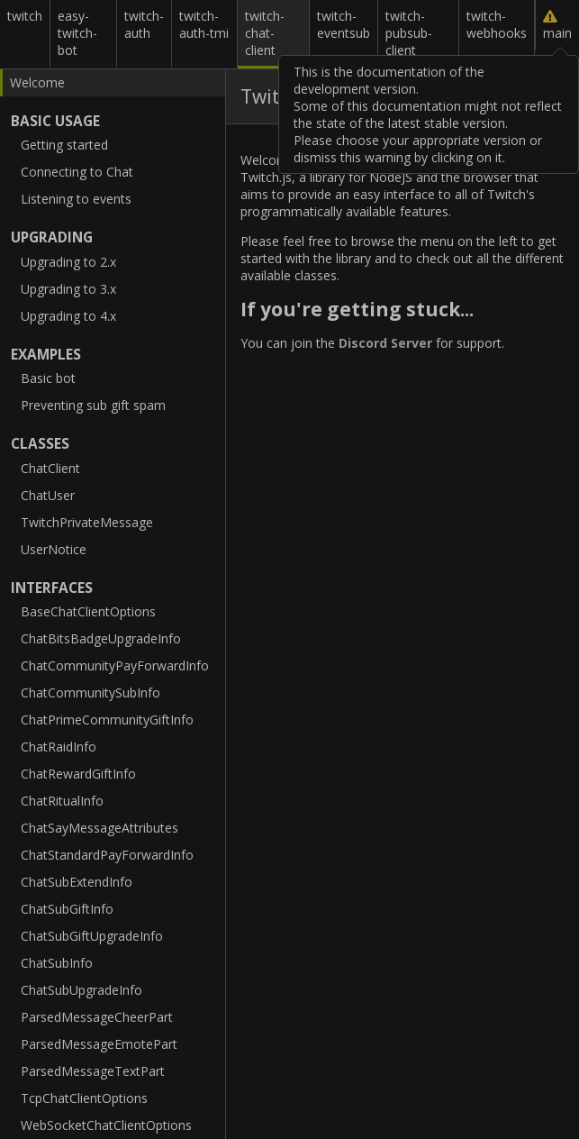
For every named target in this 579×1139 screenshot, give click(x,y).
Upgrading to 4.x (68, 315)
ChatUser (48, 495)
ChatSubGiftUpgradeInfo (92, 935)
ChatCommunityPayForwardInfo (115, 665)
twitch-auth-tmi (204, 24)
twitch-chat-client (265, 33)
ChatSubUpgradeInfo (81, 989)
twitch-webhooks (496, 24)
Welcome (37, 82)
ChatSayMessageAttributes (99, 827)
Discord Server (385, 342)
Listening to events (76, 198)
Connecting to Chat (77, 171)
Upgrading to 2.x (68, 261)
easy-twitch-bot (77, 33)
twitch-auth (144, 24)
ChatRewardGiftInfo (78, 773)
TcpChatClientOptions (84, 1098)
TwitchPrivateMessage (87, 522)
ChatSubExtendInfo (76, 881)
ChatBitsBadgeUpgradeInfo (101, 638)
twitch (24, 15)
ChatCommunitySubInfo (90, 692)
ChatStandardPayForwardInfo (107, 854)
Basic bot (48, 378)
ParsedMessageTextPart (93, 1071)
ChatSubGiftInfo (67, 908)
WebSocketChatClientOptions (106, 1125)
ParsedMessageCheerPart (97, 1016)
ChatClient (50, 468)
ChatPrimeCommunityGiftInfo (107, 719)
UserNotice (53, 549)
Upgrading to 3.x (68, 288)
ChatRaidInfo (58, 746)
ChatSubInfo (57, 962)
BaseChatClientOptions (88, 611)
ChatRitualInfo (62, 800)
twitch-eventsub (343, 24)
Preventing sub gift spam (93, 405)
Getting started (64, 144)
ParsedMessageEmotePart (99, 1043)
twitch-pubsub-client (408, 33)
